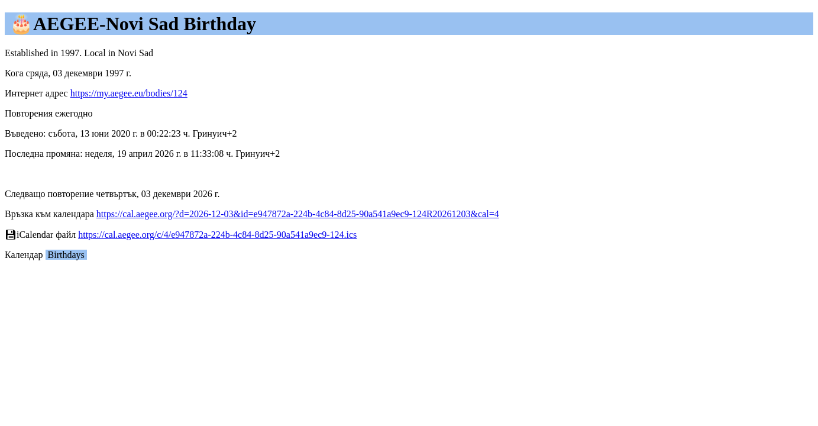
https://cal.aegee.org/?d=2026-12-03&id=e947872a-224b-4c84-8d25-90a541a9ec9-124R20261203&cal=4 (297, 214)
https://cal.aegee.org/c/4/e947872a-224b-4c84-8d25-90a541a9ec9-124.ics (217, 235)
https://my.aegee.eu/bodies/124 (128, 93)
